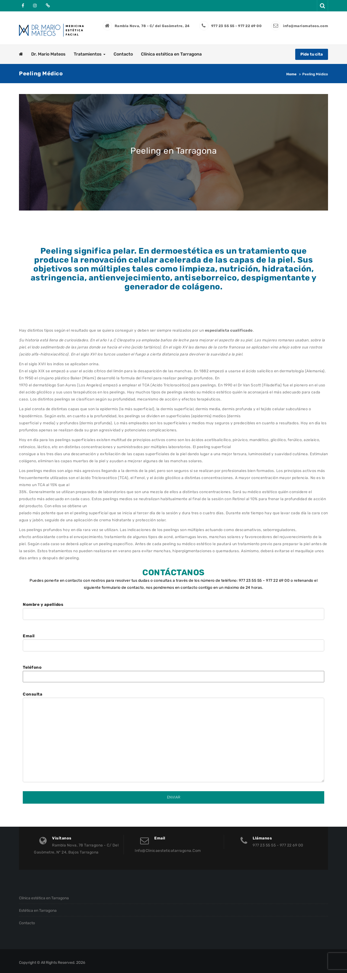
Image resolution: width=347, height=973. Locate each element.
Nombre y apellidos (173, 606)
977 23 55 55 (250, 577)
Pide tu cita (311, 50)
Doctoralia (47, 5)
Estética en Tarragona (38, 907)
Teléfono (173, 669)
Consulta (173, 734)
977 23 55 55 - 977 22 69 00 (236, 26)
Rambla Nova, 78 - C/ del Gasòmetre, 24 (152, 26)
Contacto (123, 50)
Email (173, 637)
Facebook (23, 5)
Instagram (35, 5)
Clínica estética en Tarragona (171, 50)
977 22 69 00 (278, 577)
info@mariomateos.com (305, 26)
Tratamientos (89, 50)
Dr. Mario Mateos (48, 50)
